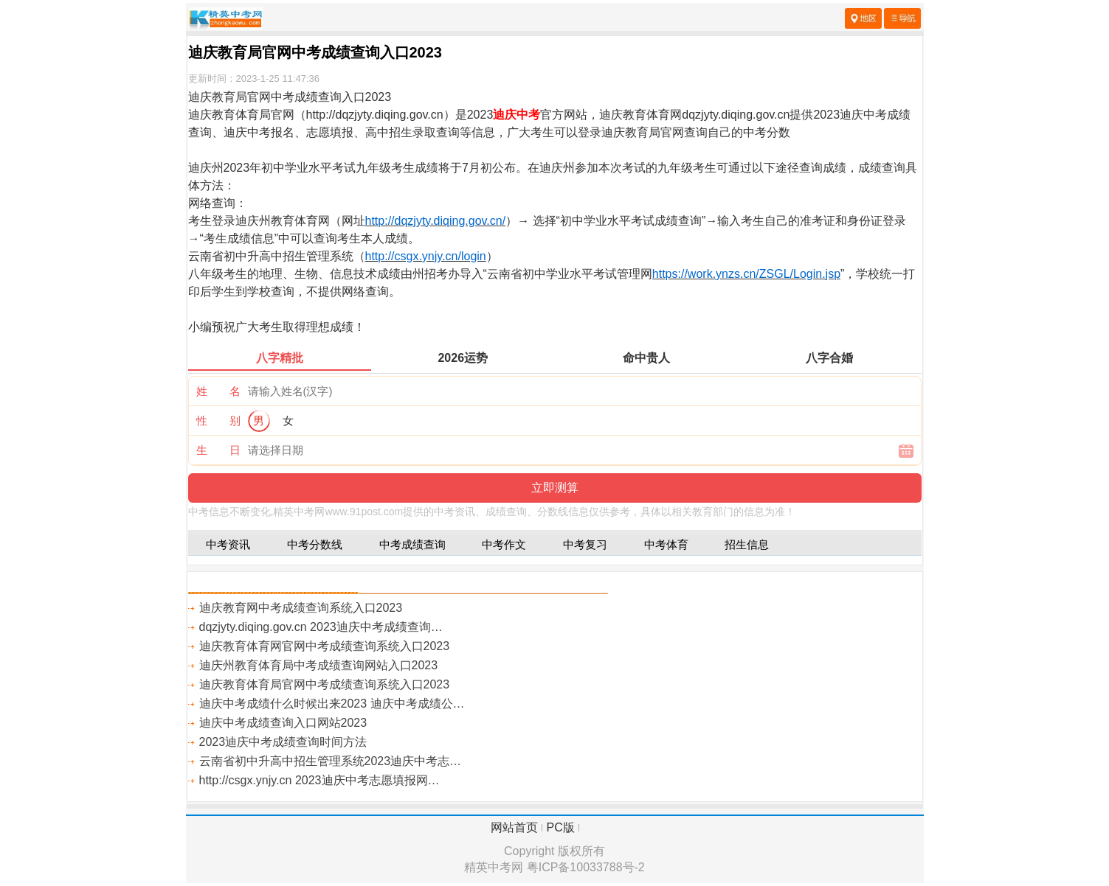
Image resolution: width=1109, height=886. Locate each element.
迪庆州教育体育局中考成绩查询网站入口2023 (318, 665)
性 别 (218, 420)
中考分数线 (314, 544)
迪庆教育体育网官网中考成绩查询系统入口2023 (324, 646)
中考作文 (504, 544)
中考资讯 (228, 544)
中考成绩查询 (412, 544)
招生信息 (747, 544)
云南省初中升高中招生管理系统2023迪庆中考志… (330, 761)
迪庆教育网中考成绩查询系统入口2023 (301, 607)
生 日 (218, 450)
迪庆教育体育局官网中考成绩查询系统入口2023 (324, 684)
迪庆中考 (516, 114)
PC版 (561, 827)
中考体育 (666, 544)
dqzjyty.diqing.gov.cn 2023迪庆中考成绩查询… (321, 627)
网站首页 (514, 827)
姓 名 (218, 391)
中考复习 (585, 544)
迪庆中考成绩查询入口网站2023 (283, 722)
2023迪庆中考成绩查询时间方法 (283, 742)
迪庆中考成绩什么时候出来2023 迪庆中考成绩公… (332, 703)
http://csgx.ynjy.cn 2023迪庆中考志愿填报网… (319, 780)
